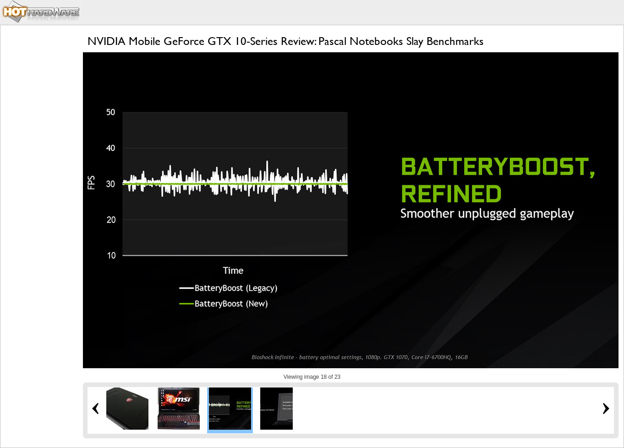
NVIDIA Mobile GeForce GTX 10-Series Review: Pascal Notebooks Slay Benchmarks (286, 41)
